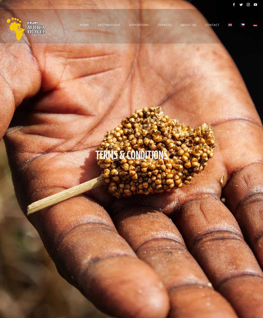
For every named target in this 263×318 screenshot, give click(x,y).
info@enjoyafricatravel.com (82, 4)
